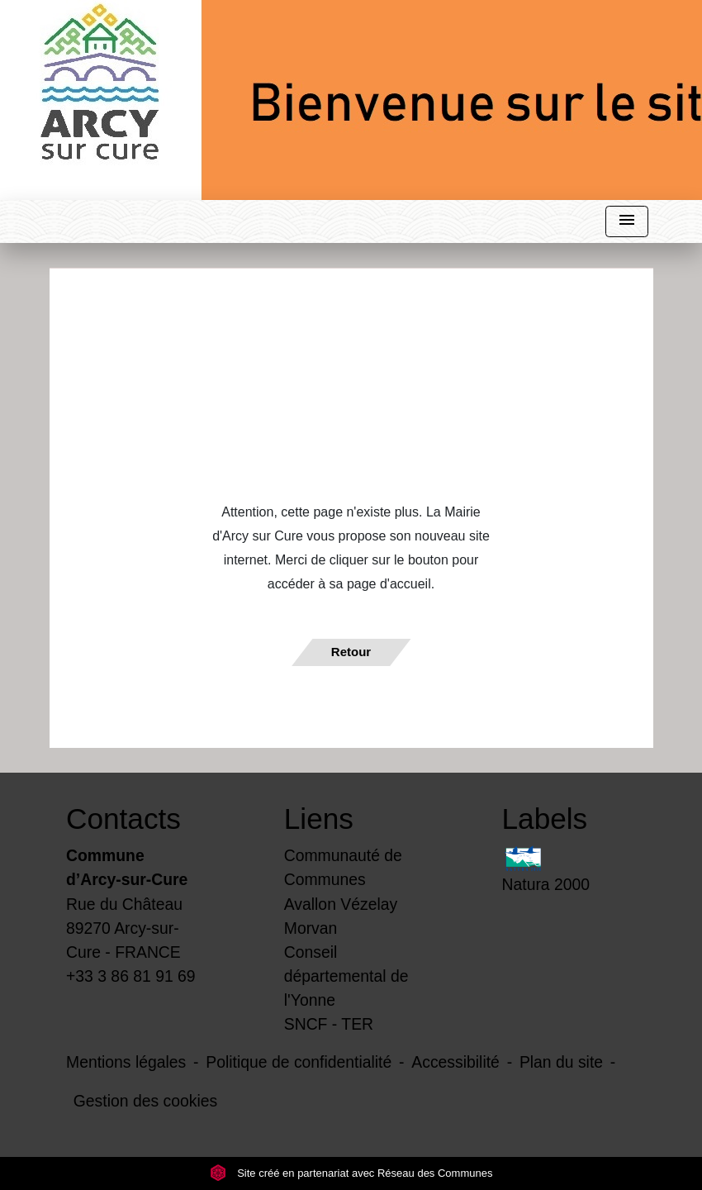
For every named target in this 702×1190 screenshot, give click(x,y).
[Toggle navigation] (626, 222)
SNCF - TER (328, 1024)
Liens (318, 818)
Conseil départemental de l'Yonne (346, 976)
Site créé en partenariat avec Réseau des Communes (351, 1173)
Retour (351, 652)
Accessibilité (455, 1062)
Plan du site (561, 1062)
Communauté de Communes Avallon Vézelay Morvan (343, 891)
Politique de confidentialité (298, 1062)
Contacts (123, 818)
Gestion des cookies (145, 1101)
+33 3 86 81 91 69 (131, 976)
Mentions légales (126, 1062)
